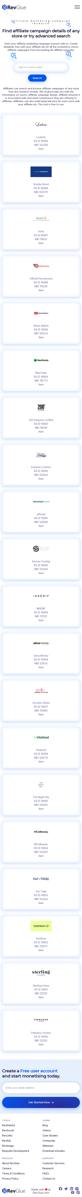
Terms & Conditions (13, 1173)
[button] (77, 7)
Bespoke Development (15, 1150)
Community (48, 1140)
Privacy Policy (10, 1178)
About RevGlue (11, 1163)
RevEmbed (8, 1125)
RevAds (6, 1140)
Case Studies (50, 1135)
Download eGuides (53, 1150)
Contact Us (48, 1178)
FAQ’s (45, 1173)
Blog (45, 1125)
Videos (46, 1130)
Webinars (47, 1145)
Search (37, 78)
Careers (6, 1168)
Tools (6, 1120)
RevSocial (8, 1130)
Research (48, 1168)
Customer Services (53, 1163)
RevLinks (7, 1135)
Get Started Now (41, 1102)
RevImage (8, 1145)
